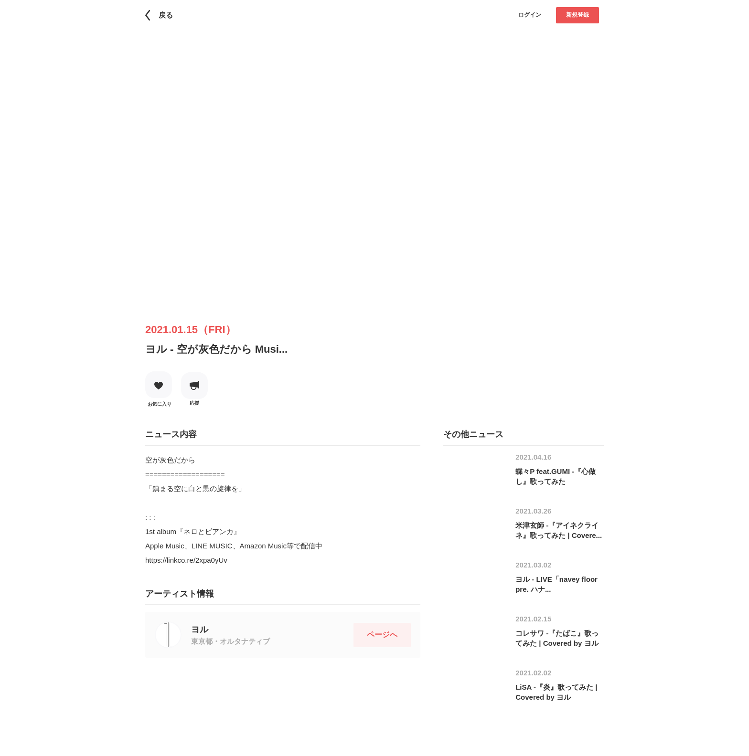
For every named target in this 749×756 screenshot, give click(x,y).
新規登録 (577, 14)
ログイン (529, 14)
